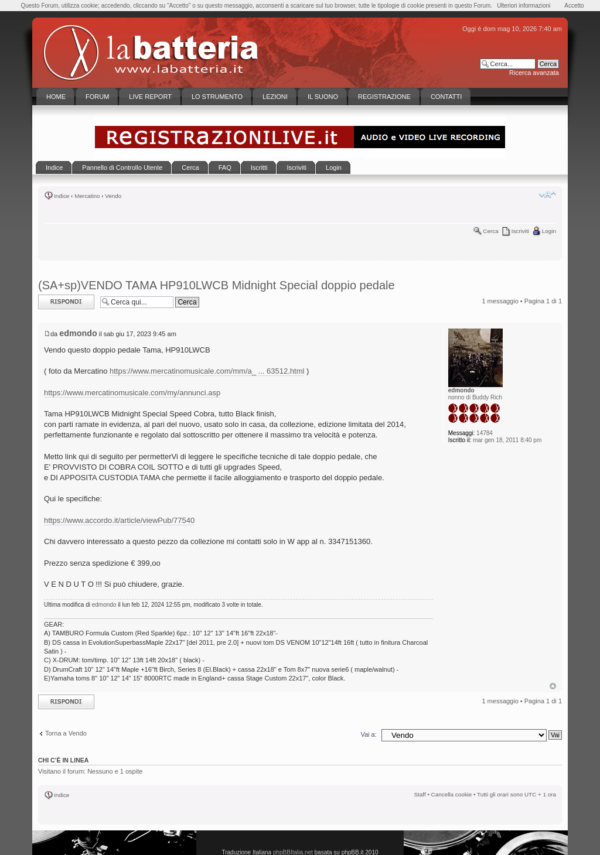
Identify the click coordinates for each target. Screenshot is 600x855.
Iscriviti (520, 231)
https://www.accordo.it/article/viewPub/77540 (119, 520)
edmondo (78, 333)
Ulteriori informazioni (523, 5)
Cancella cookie (451, 794)
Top (553, 686)
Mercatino (87, 196)
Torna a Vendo (66, 733)
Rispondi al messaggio (66, 302)
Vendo (113, 196)
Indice (61, 196)
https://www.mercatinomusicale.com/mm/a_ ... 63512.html (207, 371)
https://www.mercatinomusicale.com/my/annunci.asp (132, 392)
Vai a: (368, 734)
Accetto (574, 5)
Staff (420, 794)
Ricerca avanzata (534, 72)
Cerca (490, 231)
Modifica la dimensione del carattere (547, 194)
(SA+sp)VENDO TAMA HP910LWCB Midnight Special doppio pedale (216, 285)
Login (549, 231)
